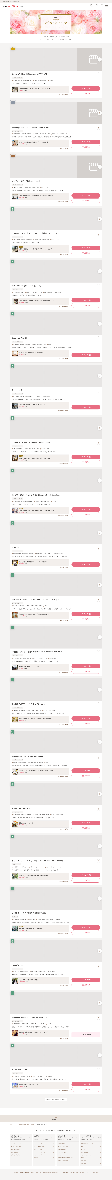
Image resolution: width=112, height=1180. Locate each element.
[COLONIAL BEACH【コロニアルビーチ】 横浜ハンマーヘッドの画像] (56, 219)
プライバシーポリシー (36, 1172)
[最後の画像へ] (100, 59)
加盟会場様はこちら (57, 1172)
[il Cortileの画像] (56, 533)
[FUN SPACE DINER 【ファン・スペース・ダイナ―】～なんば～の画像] (56, 585)
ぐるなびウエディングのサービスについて (79, 1172)
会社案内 (16, 1172)
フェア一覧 (86, 88)
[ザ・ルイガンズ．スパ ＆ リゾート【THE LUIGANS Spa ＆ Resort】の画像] (56, 846)
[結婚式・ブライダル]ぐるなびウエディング (19, 1124)
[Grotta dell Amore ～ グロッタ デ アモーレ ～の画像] (56, 1003)
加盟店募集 (65, 1172)
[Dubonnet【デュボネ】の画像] (56, 323)
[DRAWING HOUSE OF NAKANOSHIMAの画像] (56, 742)
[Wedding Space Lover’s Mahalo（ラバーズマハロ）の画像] (56, 113)
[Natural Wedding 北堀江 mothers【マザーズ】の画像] (56, 59)
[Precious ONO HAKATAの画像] (56, 1055)
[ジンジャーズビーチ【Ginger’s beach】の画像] (56, 167)
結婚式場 (33, 1124)
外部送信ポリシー (47, 1172)
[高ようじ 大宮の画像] (56, 376)
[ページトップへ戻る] (56, 1118)
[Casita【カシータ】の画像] (56, 951)
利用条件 (27, 1172)
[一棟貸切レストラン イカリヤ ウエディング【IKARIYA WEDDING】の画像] (56, 637)
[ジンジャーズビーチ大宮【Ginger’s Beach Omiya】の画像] (56, 428)
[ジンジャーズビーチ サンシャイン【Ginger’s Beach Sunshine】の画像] (56, 480)
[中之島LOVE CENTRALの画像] (56, 794)
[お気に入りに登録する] (98, 74)
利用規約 (22, 1172)
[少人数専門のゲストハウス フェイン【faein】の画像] (56, 689)
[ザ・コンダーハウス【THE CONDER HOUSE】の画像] (56, 898)
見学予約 (86, 94)
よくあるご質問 (94, 1172)
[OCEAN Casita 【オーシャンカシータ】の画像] (56, 271)
